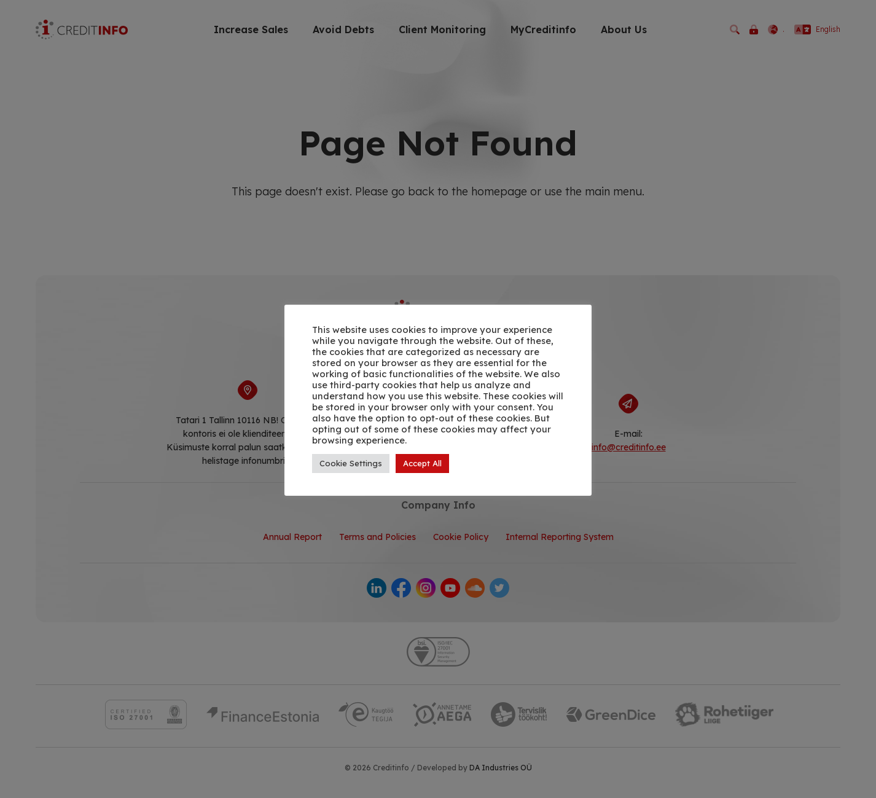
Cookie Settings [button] (350, 463)
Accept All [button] (422, 463)
